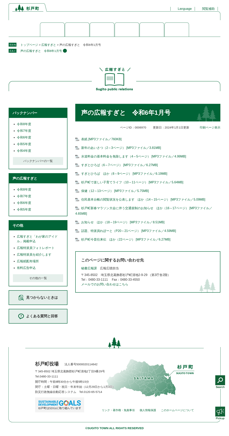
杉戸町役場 (47, 363)
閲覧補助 (208, 8)
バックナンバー (25, 113)
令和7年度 (24, 130)
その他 (18, 225)
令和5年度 (24, 144)
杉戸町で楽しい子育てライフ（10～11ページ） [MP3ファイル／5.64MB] (132, 182)
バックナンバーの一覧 (38, 161)
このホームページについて (177, 410)
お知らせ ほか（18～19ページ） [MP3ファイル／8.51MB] (122, 222)
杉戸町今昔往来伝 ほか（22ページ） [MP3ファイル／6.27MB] (125, 239)
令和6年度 (24, 137)
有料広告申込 (26, 268)
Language (185, 8)
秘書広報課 (89, 268)
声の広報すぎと (25, 178)
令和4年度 (24, 150)
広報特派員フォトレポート (36, 248)
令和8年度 (24, 124)
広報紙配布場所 (28, 261)
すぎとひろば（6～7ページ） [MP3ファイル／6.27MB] (119, 165)
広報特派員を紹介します (34, 254)
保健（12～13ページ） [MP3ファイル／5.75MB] (115, 191)
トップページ (29, 44)
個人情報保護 (148, 410)
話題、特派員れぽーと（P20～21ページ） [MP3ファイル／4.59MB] (128, 230)
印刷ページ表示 (210, 127)
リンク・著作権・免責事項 (118, 410)
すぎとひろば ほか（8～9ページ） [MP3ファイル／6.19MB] (124, 173)
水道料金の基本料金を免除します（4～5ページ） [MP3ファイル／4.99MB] (133, 156)
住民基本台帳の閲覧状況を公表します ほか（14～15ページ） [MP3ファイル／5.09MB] (143, 199)
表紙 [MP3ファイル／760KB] (101, 139)
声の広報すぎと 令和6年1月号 (41, 50)
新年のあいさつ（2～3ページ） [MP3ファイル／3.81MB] (121, 147)
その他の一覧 (38, 278)
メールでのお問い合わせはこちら (104, 284)
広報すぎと (48, 44)
